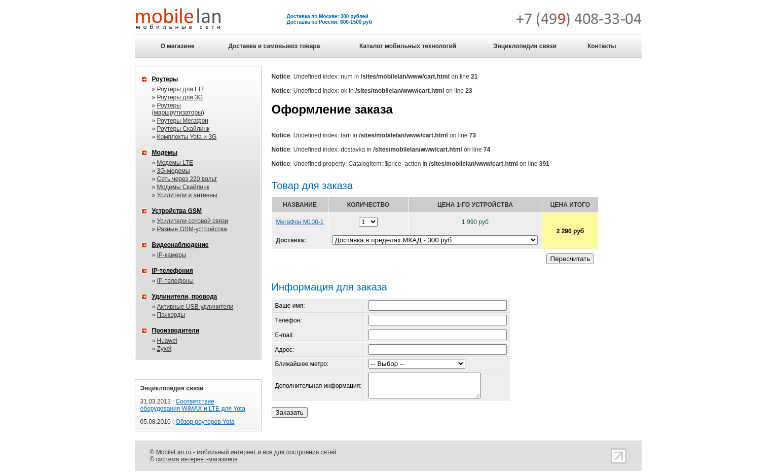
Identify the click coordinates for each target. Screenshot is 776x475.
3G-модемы (173, 170)
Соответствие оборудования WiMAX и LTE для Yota (192, 405)
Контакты (601, 46)
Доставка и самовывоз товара (274, 46)
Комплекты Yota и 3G (187, 136)
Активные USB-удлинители (195, 306)
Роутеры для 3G (180, 97)
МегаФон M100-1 (300, 222)
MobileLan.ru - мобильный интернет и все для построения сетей (246, 452)
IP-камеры (172, 255)
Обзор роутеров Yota (205, 421)
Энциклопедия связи (525, 46)
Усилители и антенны (187, 195)
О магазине (177, 46)
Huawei (167, 340)
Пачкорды (171, 314)
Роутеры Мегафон (182, 120)
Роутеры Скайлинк (183, 128)
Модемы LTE (175, 162)
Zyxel (164, 348)
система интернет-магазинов (197, 459)
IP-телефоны (175, 280)
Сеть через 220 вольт (187, 178)
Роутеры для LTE (181, 89)
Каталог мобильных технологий (407, 46)
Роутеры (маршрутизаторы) (178, 109)
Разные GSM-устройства (192, 229)
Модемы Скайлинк (183, 187)
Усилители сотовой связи (192, 221)
